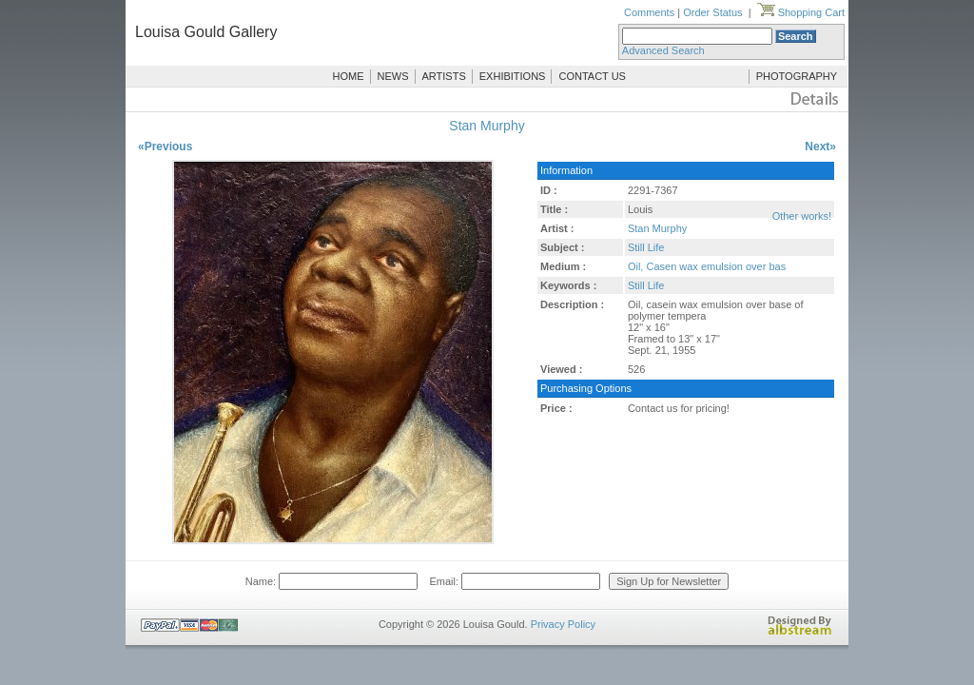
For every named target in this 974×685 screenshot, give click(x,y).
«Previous (165, 146)
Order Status (712, 12)
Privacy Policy (563, 624)
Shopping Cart (801, 12)
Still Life (646, 247)
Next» (820, 146)
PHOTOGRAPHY (796, 76)
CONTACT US (592, 76)
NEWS (393, 76)
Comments (649, 12)
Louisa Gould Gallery (206, 32)
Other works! (801, 216)
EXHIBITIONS (512, 76)
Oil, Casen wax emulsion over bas (707, 266)
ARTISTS (444, 76)
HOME (348, 76)
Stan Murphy (486, 125)
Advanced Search (663, 50)
